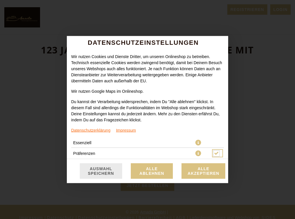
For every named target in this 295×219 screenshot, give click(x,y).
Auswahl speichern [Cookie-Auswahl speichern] (101, 171)
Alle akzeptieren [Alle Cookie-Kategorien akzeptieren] (203, 171)
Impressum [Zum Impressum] (126, 130)
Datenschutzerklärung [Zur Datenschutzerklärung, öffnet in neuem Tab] (90, 130)
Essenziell (82, 142)
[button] (198, 143)
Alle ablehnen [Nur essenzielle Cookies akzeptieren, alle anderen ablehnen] (151, 171)
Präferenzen (84, 153)
